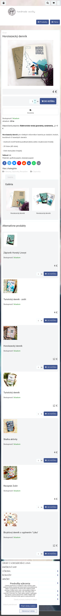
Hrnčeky (5, 579)
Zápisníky (37, 171)
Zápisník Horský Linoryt (15, 252)
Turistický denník (12, 392)
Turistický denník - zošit (15, 299)
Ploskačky (31, 575)
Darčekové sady (9, 567)
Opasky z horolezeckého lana (16, 563)
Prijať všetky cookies (28, 606)
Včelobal (31, 571)
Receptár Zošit (11, 486)
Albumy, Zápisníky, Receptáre (16, 171)
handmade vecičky (26, 11)
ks (39, 274)
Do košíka (48, 101)
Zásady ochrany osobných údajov (25, 599)
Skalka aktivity (10, 439)
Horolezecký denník (13, 346)
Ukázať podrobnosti (10, 605)
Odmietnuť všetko (28, 611)
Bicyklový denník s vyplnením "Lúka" (21, 532)
